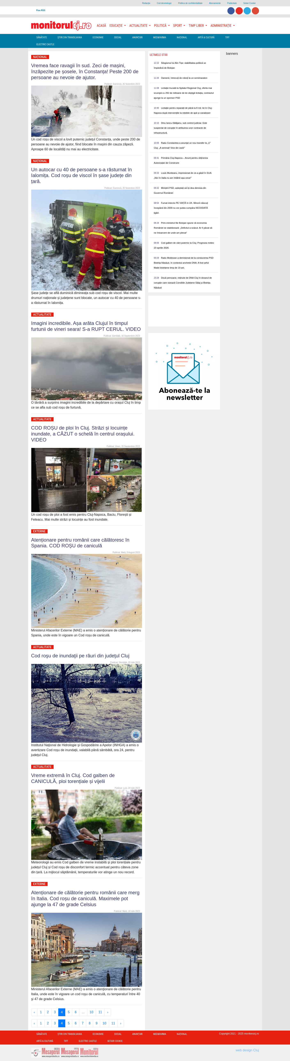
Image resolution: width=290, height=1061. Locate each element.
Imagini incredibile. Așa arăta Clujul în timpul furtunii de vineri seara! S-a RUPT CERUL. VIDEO (86, 326)
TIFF (227, 37)
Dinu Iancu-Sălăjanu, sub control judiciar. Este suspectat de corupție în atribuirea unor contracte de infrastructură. (180, 128)
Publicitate (232, 3)
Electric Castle (45, 44)
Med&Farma (159, 37)
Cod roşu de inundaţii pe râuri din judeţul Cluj (80, 655)
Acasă (101, 26)
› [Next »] (107, 1012)
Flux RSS (40, 10)
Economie (98, 37)
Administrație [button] (221, 26)
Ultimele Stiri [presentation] (159, 55)
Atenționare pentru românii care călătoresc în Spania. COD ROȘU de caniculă (80, 543)
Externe (39, 531)
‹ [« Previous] (34, 1012)
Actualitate (42, 314)
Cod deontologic (164, 3)
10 (91, 1012)
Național (182, 37)
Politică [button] (160, 26)
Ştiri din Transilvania (70, 37)
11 (100, 1012)
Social (118, 37)
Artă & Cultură (206, 37)
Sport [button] (178, 26)
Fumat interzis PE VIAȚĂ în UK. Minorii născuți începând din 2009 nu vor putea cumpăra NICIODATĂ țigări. (181, 208)
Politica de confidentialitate (190, 3)
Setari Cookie (249, 3)
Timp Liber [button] (196, 26)
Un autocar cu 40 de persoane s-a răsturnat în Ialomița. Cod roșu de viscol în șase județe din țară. (81, 175)
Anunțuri (137, 37)
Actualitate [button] (138, 26)
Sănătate (42, 37)
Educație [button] (116, 26)
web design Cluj (247, 1050)
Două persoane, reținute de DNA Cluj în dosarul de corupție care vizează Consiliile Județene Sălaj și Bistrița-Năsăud (183, 283)
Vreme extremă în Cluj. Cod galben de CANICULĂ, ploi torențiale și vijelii (73, 778)
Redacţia (146, 3)
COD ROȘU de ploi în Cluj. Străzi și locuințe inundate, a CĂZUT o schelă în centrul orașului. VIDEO (83, 433)
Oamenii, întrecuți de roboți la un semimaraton (184, 78)
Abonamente (215, 3)
